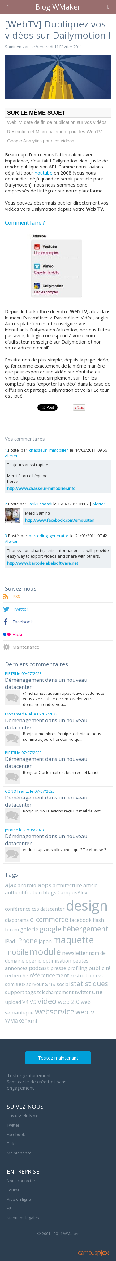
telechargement (55, 992)
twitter (83, 992)
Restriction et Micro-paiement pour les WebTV (54, 131)
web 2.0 (68, 1001)
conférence (18, 908)
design (87, 905)
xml (32, 1020)
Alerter (11, 455)
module (45, 951)
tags (30, 992)
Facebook (22, 621)
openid (33, 960)
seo (20, 984)
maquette (73, 940)
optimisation (57, 960)
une (97, 992)
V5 (33, 1002)
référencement (49, 975)
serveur (35, 984)
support (14, 992)
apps (44, 885)
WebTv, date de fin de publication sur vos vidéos (56, 122)
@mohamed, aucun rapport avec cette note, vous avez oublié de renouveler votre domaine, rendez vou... (64, 698)
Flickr (17, 634)
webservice (54, 1011)
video (47, 1001)
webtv (84, 1011)
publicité (99, 968)
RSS (16, 596)
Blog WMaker (58, 7)
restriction (82, 975)
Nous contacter (21, 1180)
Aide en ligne (19, 1199)
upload (13, 1002)
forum (12, 929)
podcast (39, 968)
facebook (81, 919)
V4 (25, 1002)
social (63, 984)
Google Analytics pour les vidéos (40, 140)
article (90, 885)
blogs (49, 892)
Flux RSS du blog (22, 1116)
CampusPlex (73, 892)
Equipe (13, 1190)
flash (98, 920)
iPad (10, 941)
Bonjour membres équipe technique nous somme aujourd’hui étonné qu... (62, 736)
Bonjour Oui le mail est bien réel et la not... (62, 772)
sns (50, 984)
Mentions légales (23, 1218)
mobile (16, 952)
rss (99, 975)
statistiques (89, 983)
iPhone (26, 940)
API (10, 1208)
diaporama (17, 920)
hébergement (85, 929)
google (50, 928)
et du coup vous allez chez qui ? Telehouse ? (64, 849)
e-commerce (49, 919)
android (27, 885)
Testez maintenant (58, 1058)
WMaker (16, 1020)
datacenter (52, 908)
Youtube (44, 173)
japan (45, 941)
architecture (67, 885)
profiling (77, 968)
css (35, 908)
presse (58, 968)
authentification (23, 892)
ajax (10, 885)
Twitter (20, 609)
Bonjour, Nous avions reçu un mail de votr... (63, 811)
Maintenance (25, 647)
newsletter (75, 952)
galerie (29, 929)
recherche (16, 975)
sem (10, 984)
